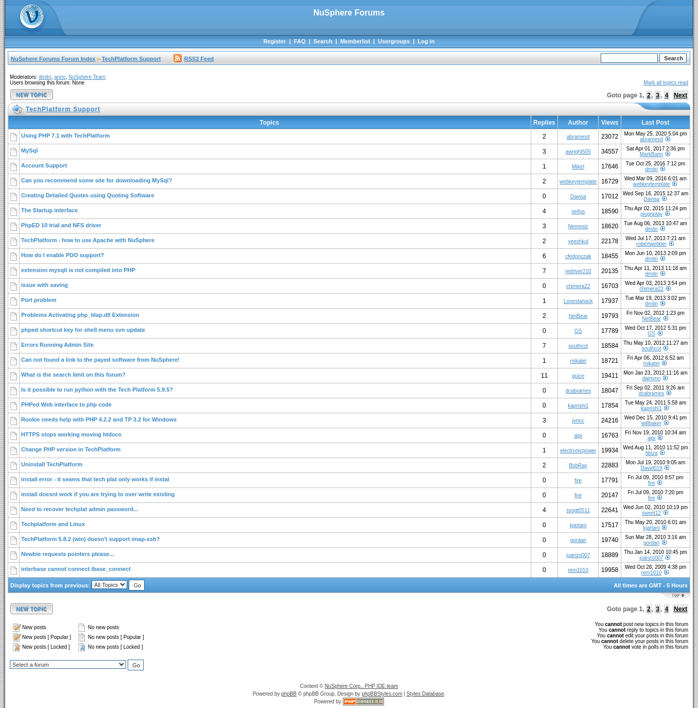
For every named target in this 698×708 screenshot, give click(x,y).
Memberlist (355, 41)
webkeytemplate (578, 181)
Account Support (44, 165)
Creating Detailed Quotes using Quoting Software (87, 195)
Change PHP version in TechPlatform (70, 449)
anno (59, 77)
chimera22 (578, 286)
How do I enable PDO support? (62, 255)
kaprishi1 (578, 406)
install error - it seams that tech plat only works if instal (95, 479)
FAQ (300, 41)
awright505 (578, 152)
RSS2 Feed (193, 59)
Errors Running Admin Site (57, 345)
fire (578, 480)
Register (275, 41)
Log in (425, 41)
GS (578, 331)
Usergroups (394, 41)
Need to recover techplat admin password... (79, 509)
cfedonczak (578, 256)
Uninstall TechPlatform (51, 464)
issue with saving (44, 285)
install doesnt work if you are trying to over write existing (97, 494)
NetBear (578, 316)
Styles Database (425, 694)
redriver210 (578, 271)
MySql (29, 150)
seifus (578, 211)
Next (680, 95)
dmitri (45, 77)
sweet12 (651, 513)
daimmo (651, 378)
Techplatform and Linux (53, 524)
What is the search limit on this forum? (73, 375)
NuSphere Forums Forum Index (53, 59)
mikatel (578, 361)
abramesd (578, 137)
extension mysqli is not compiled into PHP (78, 270)
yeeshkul (578, 241)
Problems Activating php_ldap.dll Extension (80, 315)
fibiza (651, 453)
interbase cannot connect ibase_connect (76, 569)
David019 (651, 468)
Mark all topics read (665, 83)
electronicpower (578, 450)
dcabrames (578, 391)
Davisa (578, 196)
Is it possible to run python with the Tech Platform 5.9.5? (97, 389)
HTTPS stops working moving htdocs (71, 434)
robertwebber (651, 244)
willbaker (651, 423)
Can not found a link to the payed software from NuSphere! (100, 360)
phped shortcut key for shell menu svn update (83, 330)
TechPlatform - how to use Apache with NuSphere (87, 240)
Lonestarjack (578, 301)
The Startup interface (49, 210)
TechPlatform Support (131, 59)
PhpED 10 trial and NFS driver (61, 225)
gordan (578, 540)
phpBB (288, 694)
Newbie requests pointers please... (67, 554)
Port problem (38, 300)
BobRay (578, 465)
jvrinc (578, 421)
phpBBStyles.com (382, 694)
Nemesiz (578, 226)
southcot (578, 346)
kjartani (578, 525)
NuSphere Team (87, 77)
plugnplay (651, 214)
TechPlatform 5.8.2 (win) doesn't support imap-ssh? (90, 539)
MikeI (578, 167)
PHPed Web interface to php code (66, 404)
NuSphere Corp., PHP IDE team (361, 686)
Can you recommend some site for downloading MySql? (96, 180)
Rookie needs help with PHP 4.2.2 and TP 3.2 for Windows (99, 419)
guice (578, 376)
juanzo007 (578, 555)
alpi (578, 436)
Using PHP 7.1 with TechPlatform (65, 135)
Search (323, 41)
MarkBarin (652, 154)
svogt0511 (578, 510)
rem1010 (578, 570)
